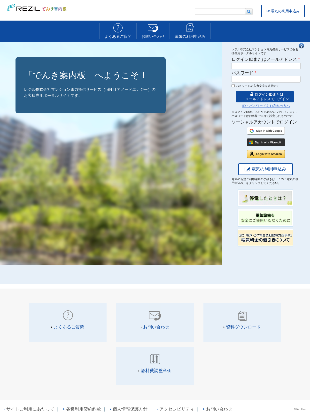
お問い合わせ (153, 36)
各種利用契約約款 (83, 409)
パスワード (244, 72)
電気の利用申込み (285, 11)
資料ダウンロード (243, 327)
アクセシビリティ (176, 409)
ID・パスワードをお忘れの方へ (266, 106)
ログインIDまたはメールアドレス (266, 59)
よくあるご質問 (118, 36)
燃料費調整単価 (156, 370)
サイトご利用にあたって (30, 409)
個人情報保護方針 (130, 409)
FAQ (301, 46)
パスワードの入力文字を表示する (257, 85)
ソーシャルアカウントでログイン (264, 122)
